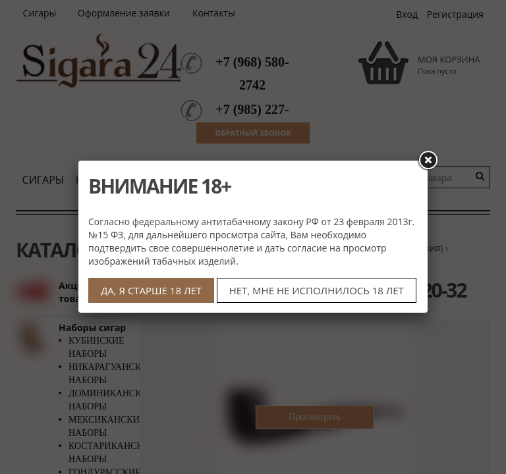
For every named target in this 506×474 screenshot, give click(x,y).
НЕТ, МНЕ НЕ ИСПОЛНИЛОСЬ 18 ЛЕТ (316, 290)
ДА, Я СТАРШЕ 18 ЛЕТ (151, 290)
